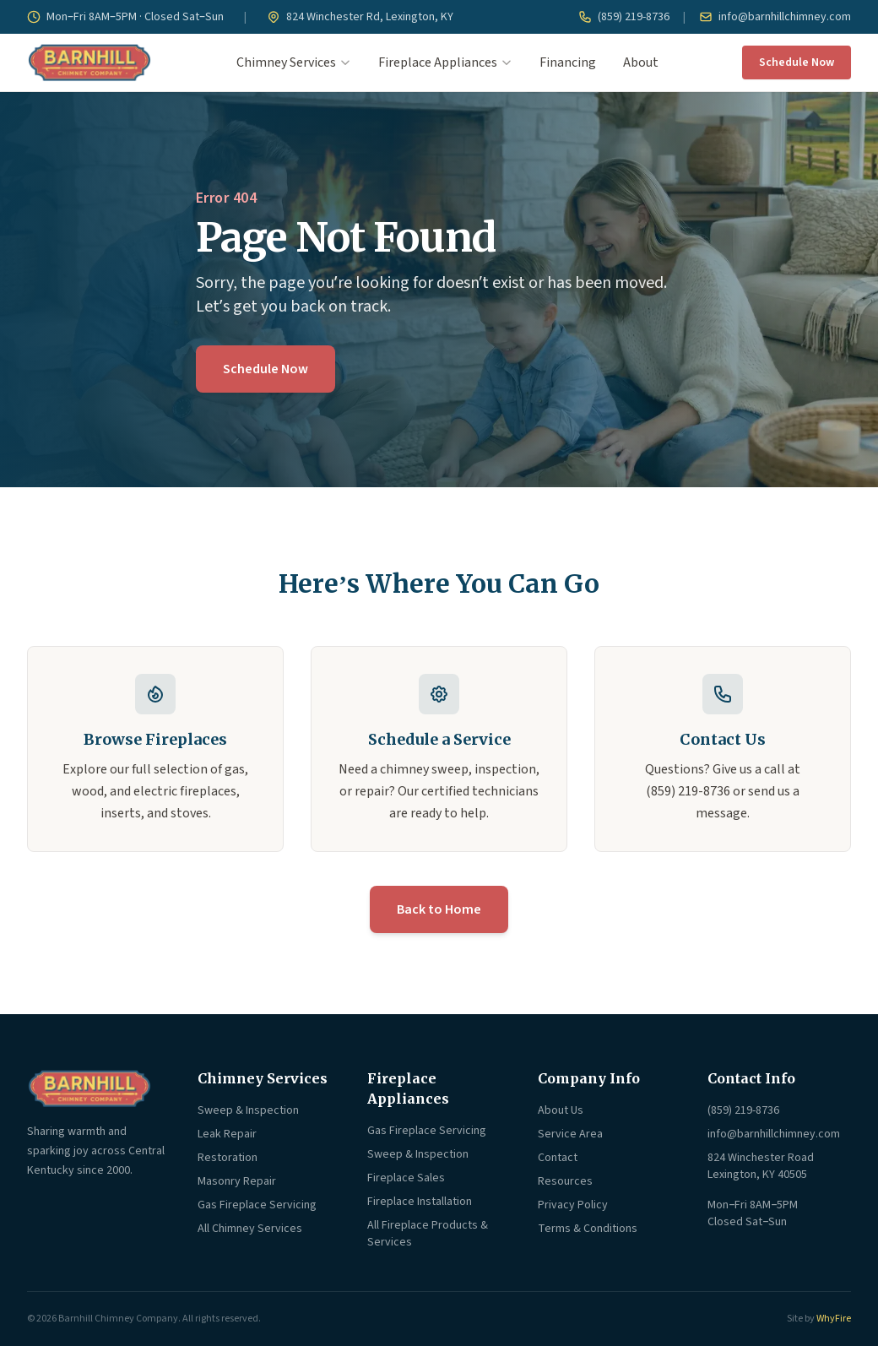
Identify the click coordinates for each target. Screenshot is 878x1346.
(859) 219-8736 (623, 16)
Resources (565, 1181)
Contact (557, 1157)
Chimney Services (293, 62)
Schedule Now (796, 62)
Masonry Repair (237, 1181)
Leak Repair (227, 1134)
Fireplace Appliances (445, 62)
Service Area (570, 1134)
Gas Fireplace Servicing (257, 1205)
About (640, 62)
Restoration (227, 1157)
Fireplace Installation (419, 1201)
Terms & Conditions (587, 1228)
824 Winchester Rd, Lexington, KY (360, 16)
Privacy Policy (573, 1205)
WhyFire (833, 1318)
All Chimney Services (250, 1228)
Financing (567, 62)
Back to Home (439, 909)
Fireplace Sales (406, 1178)
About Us (560, 1110)
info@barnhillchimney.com (775, 16)
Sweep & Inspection (248, 1110)
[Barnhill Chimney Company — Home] (89, 62)
